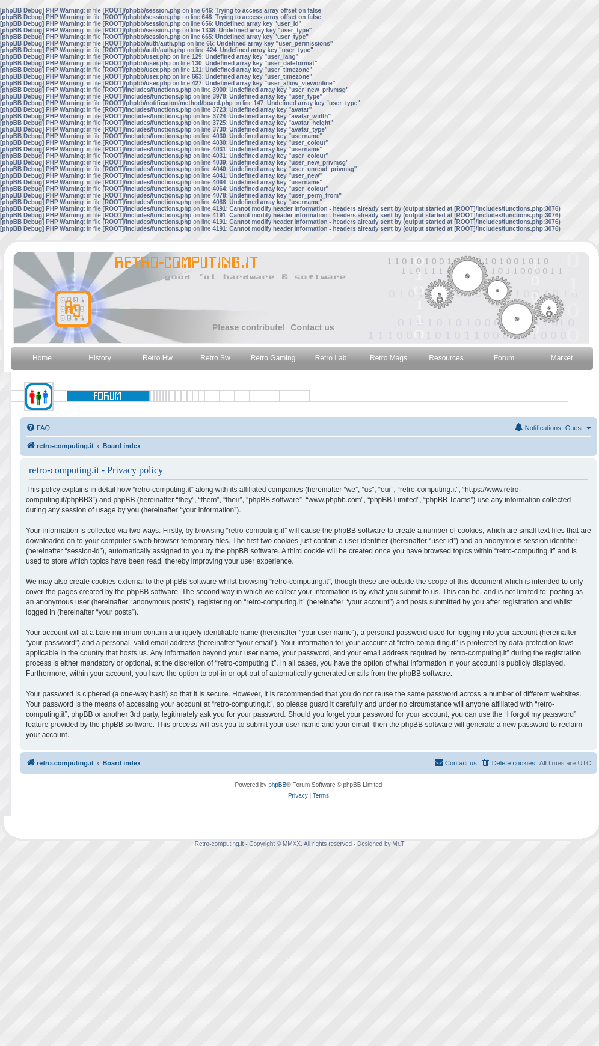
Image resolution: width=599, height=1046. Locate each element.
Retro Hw (158, 358)
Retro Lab (331, 358)
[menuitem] (38, 428)
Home (42, 358)
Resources (446, 358)
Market (562, 358)
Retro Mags (388, 358)
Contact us (312, 327)
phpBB (277, 785)
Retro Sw (215, 358)
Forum (504, 358)
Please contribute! (248, 327)
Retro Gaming (273, 358)
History (99, 358)
